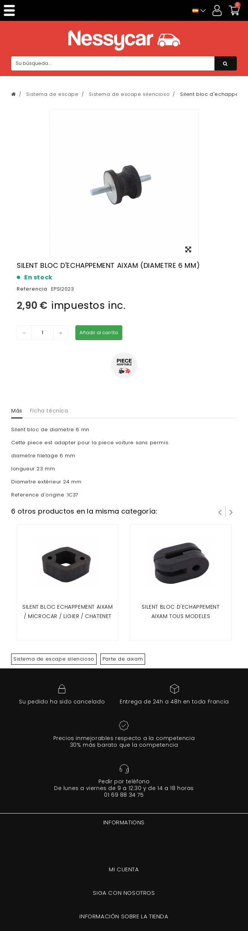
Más (16, 410)
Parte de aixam (123, 658)
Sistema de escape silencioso (53, 658)
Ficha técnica (49, 410)
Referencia (32, 288)
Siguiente (231, 511)
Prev (220, 511)
